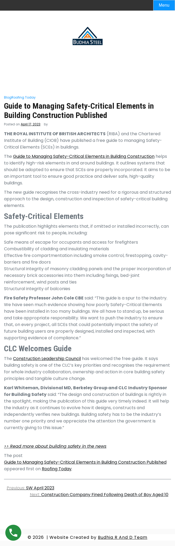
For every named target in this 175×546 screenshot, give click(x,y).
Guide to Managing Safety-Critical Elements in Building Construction (84, 156)
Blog (7, 97)
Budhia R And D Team (122, 537)
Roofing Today (23, 97)
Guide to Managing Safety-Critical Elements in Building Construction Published (85, 462)
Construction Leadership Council (47, 358)
